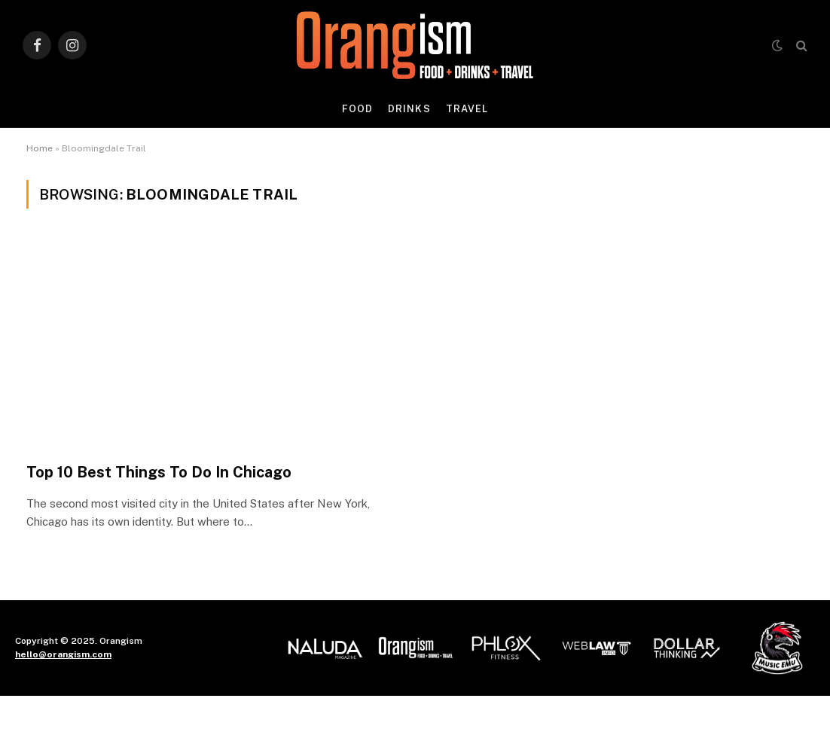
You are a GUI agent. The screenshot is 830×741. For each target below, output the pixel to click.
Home (39, 148)
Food (357, 108)
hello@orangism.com (63, 654)
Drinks (409, 108)
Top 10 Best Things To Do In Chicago (158, 472)
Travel (467, 108)
